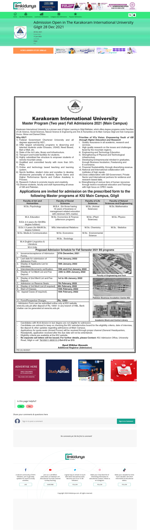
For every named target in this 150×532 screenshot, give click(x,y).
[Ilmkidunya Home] (24, 6)
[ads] (26, 370)
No (29, 406)
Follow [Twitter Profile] (75, 484)
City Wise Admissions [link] (25, 15)
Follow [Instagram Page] (99, 484)
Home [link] (15, 15)
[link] (48, 6)
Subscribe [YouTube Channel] (50, 484)
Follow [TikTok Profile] (124, 484)
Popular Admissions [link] (75, 15)
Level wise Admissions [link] (42, 15)
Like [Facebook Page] (25, 484)
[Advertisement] (75, 69)
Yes (20, 406)
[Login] (134, 15)
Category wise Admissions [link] (59, 15)
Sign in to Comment (126, 421)
